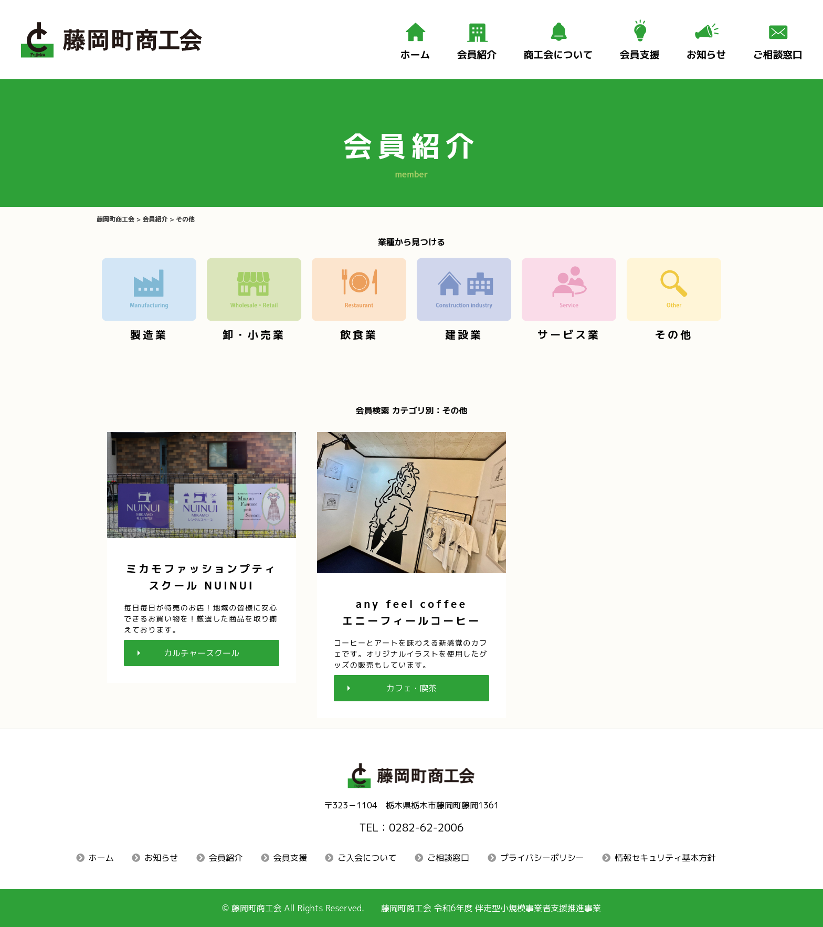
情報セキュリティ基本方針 (665, 857)
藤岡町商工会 (256, 908)
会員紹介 (225, 857)
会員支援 (290, 857)
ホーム (101, 857)
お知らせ (161, 857)
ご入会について (366, 857)
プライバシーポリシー (542, 857)
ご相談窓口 (448, 857)
